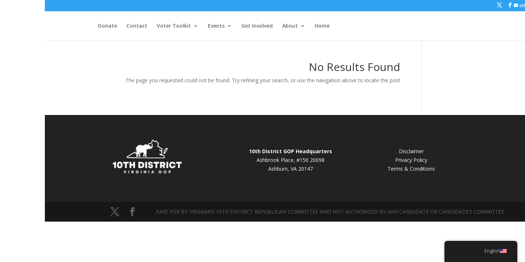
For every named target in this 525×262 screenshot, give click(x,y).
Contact (92, 26)
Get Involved (212, 26)
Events (171, 26)
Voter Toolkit (129, 26)
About (245, 26)
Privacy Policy (366, 159)
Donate (62, 26)
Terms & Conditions (366, 168)
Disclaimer (366, 151)
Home (277, 26)
